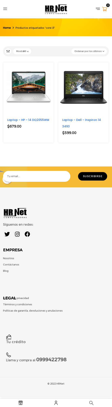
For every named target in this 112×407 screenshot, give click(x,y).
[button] (104, 10)
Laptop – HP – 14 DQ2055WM (28, 120)
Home (7, 28)
